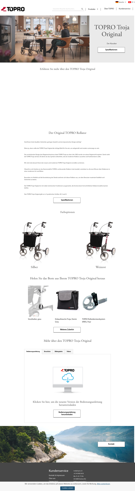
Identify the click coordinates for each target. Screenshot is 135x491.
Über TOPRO (109, 9)
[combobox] (68, 9)
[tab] (33, 351)
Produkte (92, 9)
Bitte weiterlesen (103, 484)
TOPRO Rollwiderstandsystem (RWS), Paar (93, 320)
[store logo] (13, 9)
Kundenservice (124, 9)
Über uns (52, 478)
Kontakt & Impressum (57, 475)
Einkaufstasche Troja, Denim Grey (66, 320)
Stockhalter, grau (34, 319)
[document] (67, 486)
